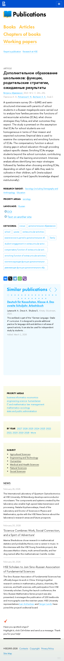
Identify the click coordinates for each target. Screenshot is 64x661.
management (37, 404)
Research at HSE (30, 51)
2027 (19, 428)
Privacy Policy (47, 648)
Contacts (23, 648)
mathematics (13, 407)
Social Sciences (17, 471)
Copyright (35, 648)
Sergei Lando (45, 603)
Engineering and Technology (24, 457)
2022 (48, 428)
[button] (8, 295)
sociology (25, 407)
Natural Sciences (18, 467)
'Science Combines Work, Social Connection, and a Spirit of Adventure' (31, 532)
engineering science (17, 400)
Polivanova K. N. (25, 97)
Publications (29, 14)
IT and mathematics (16, 404)
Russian (21, 206)
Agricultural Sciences (20, 454)
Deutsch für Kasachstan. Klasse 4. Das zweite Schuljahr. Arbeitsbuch (30, 304)
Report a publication (12, 51)
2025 (31, 428)
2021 (9, 432)
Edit (59, 658)
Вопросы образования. (13, 93)
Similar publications (27, 289)
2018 (26, 432)
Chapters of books (22, 34)
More (33, 432)
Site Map (7, 653)
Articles (26, 27)
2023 (42, 428)
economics (32, 397)
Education (21, 192)
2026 (25, 428)
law (28, 404)
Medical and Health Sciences (24, 464)
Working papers (20, 41)
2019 (21, 432)
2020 (15, 432)
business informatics (16, 397)
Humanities (15, 461)
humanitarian (34, 400)
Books (9, 27)
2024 (36, 428)
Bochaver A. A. (39, 97)
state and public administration (22, 411)
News (7, 483)
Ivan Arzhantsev (26, 603)
